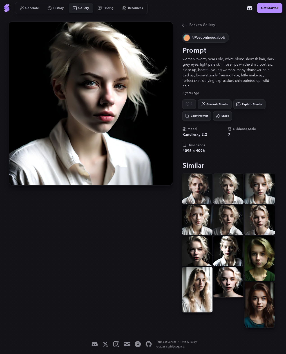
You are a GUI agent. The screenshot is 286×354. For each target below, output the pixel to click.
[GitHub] (148, 344)
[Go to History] (55, 8)
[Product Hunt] (137, 344)
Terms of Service (166, 342)
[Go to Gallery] (81, 8)
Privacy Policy (189, 342)
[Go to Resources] (132, 8)
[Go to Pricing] (106, 8)
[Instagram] (116, 344)
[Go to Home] (6, 8)
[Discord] (249, 8)
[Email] (127, 344)
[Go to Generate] (29, 8)
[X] (105, 344)
